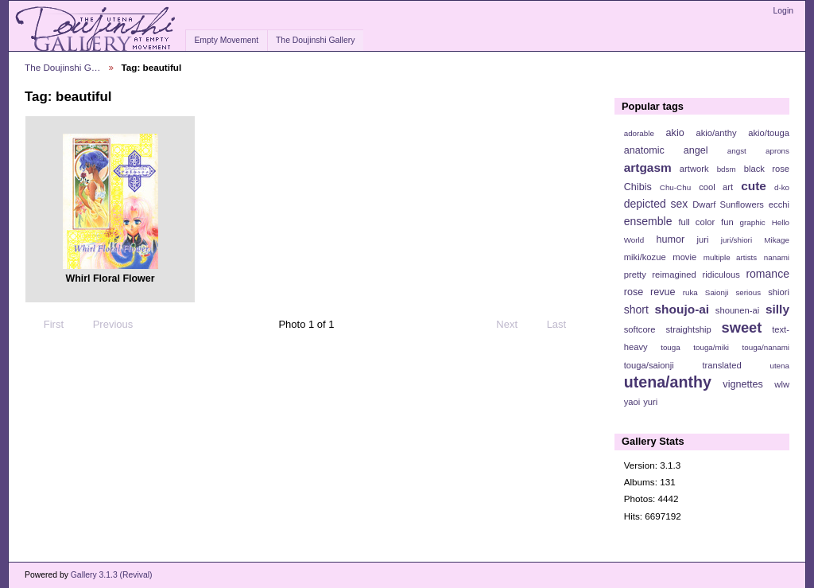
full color (696, 222)
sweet (742, 327)
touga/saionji (649, 365)
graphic (753, 222)
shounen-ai (737, 310)
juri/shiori (736, 240)
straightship (688, 329)
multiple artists (730, 257)
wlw (781, 384)
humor (670, 239)
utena (779, 365)
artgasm (648, 167)
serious (748, 292)
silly (777, 309)
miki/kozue (645, 257)
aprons (777, 150)
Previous (105, 324)
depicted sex (656, 203)
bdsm (726, 169)
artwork (694, 168)
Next (514, 324)
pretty (635, 274)
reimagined (674, 274)
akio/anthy (716, 133)
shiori (778, 292)
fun (727, 222)
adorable (639, 133)
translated (721, 365)
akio (675, 132)
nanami (776, 257)
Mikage (776, 240)
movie (684, 257)
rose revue (650, 292)
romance (767, 273)
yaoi (632, 402)
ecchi (779, 204)
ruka (690, 292)
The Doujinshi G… (63, 67)
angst (736, 150)
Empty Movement (226, 40)
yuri (650, 402)
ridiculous (720, 274)
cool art (716, 187)
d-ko (781, 187)
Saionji (716, 292)
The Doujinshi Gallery (315, 40)
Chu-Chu (675, 187)
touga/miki (711, 347)
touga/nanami (765, 347)
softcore (640, 329)
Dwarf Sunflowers (728, 204)
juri (703, 239)
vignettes (743, 384)
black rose (766, 168)
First (46, 324)
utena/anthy (667, 382)
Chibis (638, 187)
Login (783, 10)
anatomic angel (666, 150)
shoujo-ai (682, 309)
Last (564, 324)
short (636, 309)
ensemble (648, 221)
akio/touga (768, 133)
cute (753, 186)
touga (670, 347)
